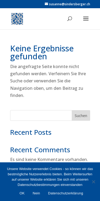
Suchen (81, 115)
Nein (36, 193)
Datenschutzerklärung (65, 193)
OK (22, 193)
